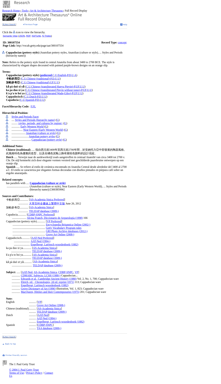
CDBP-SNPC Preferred (41, 214)
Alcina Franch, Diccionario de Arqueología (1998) (55, 217)
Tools (25, 10)
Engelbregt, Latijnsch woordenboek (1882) (54, 244)
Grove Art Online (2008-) (60, 234)
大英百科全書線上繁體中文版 (47, 203)
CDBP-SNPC (65, 272)
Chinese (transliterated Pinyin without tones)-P (57, 90)
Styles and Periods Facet (25, 116)
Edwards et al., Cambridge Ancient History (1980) (49, 278)
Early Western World (32, 126)
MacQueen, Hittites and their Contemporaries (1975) (50, 291)
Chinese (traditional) (38, 82)
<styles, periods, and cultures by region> (40, 123)
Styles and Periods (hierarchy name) (35, 119)
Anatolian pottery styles (42, 136)
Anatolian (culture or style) (41, 133)
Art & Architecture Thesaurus (46, 10)
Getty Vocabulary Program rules (63, 227)
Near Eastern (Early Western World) (43, 129)
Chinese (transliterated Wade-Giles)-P (52, 93)
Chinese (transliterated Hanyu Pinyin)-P (53, 86)
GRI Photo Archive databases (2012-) (67, 231)
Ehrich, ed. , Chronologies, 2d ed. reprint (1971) (47, 282)
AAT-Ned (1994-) (40, 241)
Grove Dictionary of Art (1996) (38, 288)
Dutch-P (34, 96)
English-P (63, 75)
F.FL (33, 106)
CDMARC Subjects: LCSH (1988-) (40, 275)
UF (52, 82)
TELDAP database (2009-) (44, 211)
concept (122, 42)
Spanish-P (30, 99)
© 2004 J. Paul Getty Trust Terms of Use (24, 371)
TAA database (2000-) (49, 328)
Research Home (11, 10)
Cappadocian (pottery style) (47, 139)
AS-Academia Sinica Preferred (47, 199)
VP (76, 272)
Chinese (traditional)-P (39, 78)
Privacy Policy (34, 372)
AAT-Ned (27, 272)
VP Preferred (54, 221)
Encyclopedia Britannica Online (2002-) (68, 224)
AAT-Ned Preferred (42, 237)
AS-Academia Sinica (41, 207)
